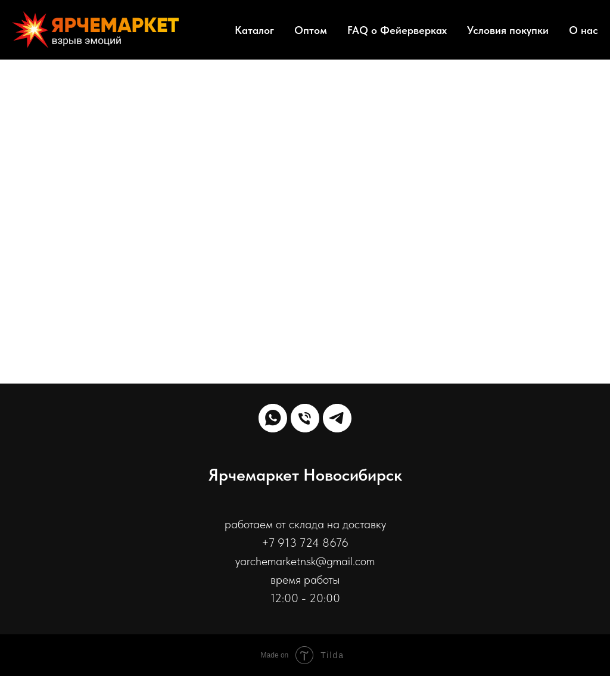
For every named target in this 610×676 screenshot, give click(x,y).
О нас (583, 30)
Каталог (254, 30)
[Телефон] (305, 418)
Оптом (310, 30)
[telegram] (337, 418)
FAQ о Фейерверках (397, 30)
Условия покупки (508, 30)
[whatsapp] (273, 418)
